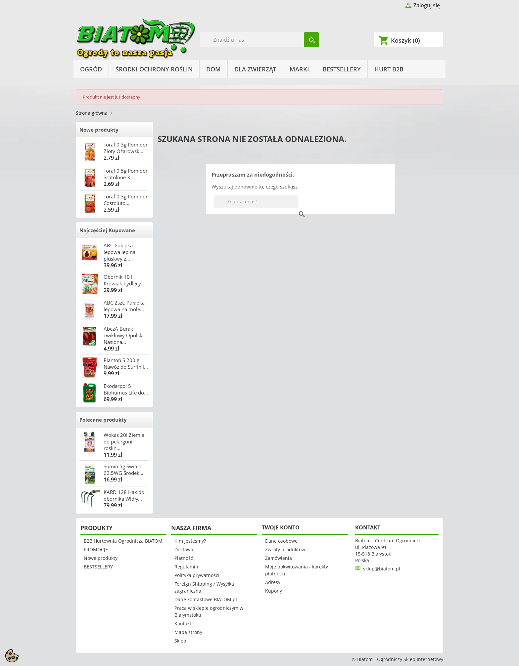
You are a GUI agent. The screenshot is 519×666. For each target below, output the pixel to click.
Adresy (272, 582)
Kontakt (182, 623)
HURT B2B (388, 69)
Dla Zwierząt (255, 69)
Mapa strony (188, 632)
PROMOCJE (96, 549)
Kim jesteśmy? (190, 541)
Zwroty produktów (285, 549)
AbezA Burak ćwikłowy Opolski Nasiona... (124, 335)
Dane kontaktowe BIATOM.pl (205, 599)
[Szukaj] (259, 39)
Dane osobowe (281, 541)
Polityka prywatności (196, 575)
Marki (299, 69)
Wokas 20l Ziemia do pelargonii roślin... (124, 441)
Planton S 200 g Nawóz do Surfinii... (126, 363)
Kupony (273, 591)
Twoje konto (281, 527)
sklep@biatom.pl (381, 568)
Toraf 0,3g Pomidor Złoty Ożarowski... (126, 147)
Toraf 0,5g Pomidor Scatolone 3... (126, 174)
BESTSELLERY (342, 69)
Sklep (180, 641)
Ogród (91, 69)
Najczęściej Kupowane (107, 230)
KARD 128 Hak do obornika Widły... (124, 495)
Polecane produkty (103, 419)
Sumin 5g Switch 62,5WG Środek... (123, 469)
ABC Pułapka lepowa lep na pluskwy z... (119, 252)
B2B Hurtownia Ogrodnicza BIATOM (123, 541)
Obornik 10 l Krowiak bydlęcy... (124, 280)
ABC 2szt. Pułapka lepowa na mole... (124, 305)
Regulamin (186, 566)
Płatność (183, 558)
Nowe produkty (98, 129)
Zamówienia (278, 558)
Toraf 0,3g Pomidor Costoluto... (126, 199)
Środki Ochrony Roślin (154, 69)
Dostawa (183, 549)
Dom (213, 69)
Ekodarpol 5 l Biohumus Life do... (126, 389)
